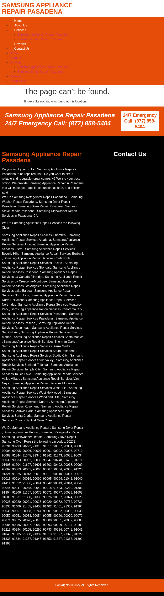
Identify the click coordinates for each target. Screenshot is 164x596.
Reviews (20, 44)
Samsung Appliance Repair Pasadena (43, 34)
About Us (20, 25)
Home (18, 20)
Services (20, 30)
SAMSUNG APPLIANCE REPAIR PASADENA (37, 8)
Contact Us (21, 48)
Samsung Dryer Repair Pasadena (40, 39)
